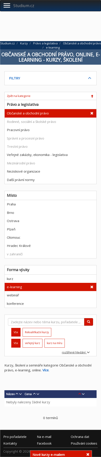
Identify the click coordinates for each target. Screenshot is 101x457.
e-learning (14, 287)
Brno (10, 212)
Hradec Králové (19, 245)
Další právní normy (21, 179)
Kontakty (10, 443)
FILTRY (14, 78)
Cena (28, 394)
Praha (11, 204)
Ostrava (13, 221)
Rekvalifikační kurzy (37, 332)
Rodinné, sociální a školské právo (31, 121)
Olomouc (13, 237)
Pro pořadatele (15, 436)
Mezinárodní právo (21, 163)
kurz (10, 278)
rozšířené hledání (76, 352)
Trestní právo (17, 146)
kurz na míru (54, 343)
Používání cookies (84, 443)
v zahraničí (15, 254)
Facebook (44, 443)
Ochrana (80, 436)
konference (15, 303)
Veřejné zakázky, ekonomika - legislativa (37, 154)
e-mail (44, 436)
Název (10, 394)
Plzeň (11, 229)
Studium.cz (23, 5)
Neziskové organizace (23, 171)
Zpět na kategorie (18, 96)
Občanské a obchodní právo (28, 113)
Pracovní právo (18, 130)
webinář (13, 295)
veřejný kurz (32, 343)
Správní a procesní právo (25, 138)
